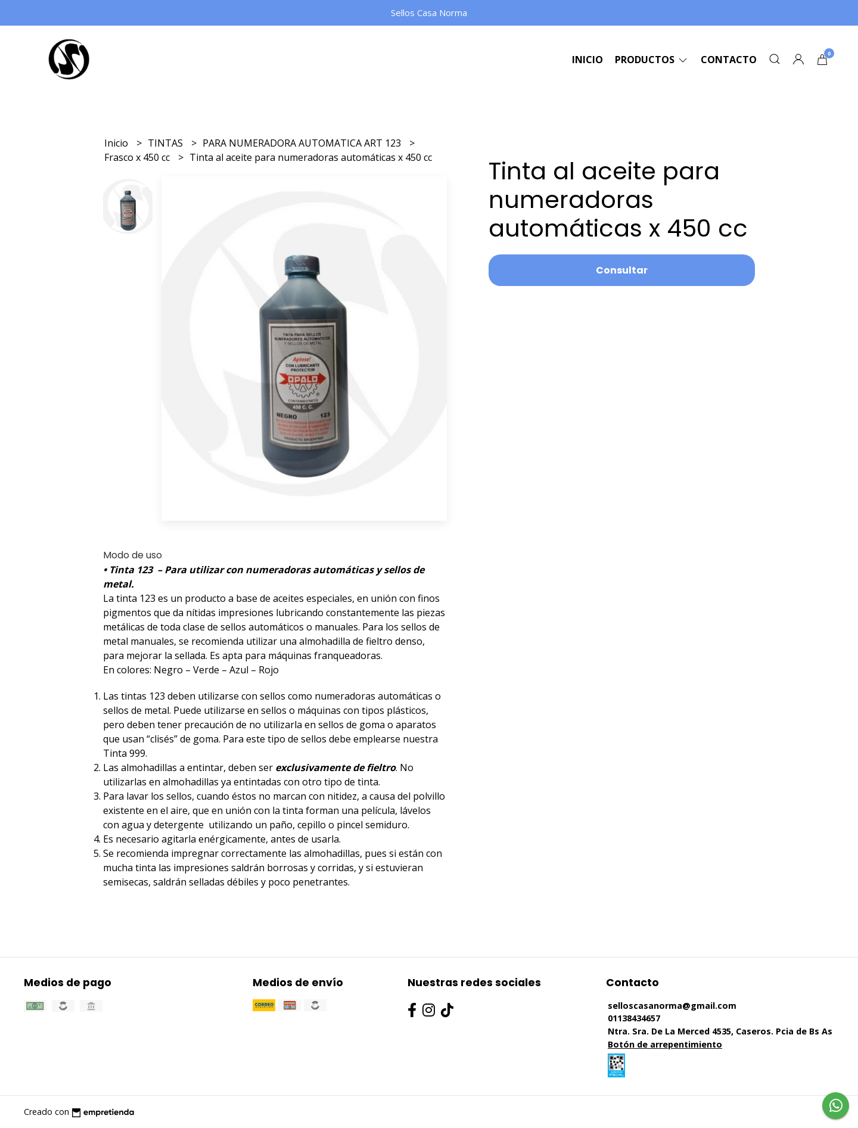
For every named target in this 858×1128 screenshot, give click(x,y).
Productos (652, 59)
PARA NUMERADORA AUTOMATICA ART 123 (303, 143)
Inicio (587, 59)
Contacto (729, 59)
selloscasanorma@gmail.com (672, 1005)
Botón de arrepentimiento (665, 1044)
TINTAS (166, 143)
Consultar (622, 270)
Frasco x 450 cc (138, 157)
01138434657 (634, 1018)
